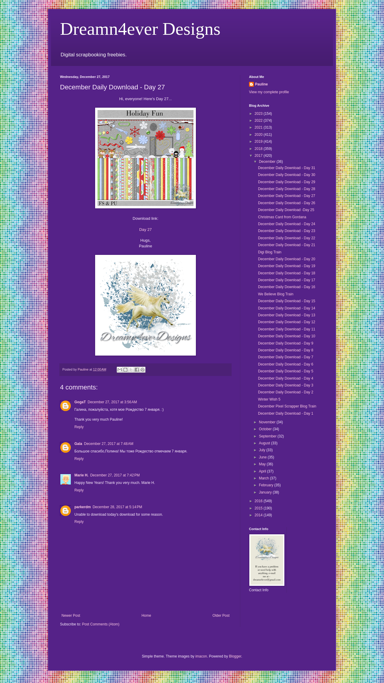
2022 (259, 120)
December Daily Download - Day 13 (286, 315)
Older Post (221, 615)
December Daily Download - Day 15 (286, 301)
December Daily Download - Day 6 (285, 364)
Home (146, 615)
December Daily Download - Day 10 (286, 336)
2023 (259, 114)
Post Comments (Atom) (100, 624)
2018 (259, 149)
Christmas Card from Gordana (282, 217)
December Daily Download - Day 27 (286, 196)
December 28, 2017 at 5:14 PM (117, 507)
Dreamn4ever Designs (140, 29)
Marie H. (81, 475)
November (268, 422)
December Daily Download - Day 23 (286, 231)
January (266, 492)
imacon (201, 656)
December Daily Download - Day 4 (285, 378)
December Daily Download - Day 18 (286, 273)
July (262, 450)
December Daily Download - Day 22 (286, 238)
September (268, 436)
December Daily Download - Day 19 (286, 266)
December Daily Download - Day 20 (286, 259)
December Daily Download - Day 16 (286, 287)
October (266, 429)
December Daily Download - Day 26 (286, 203)
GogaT (80, 402)
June (263, 457)
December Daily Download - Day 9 (285, 343)
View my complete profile (269, 92)
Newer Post (71, 615)
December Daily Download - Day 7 (285, 357)
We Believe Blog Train (275, 294)
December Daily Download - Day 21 (286, 245)
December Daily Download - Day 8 (285, 350)
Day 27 (145, 229)
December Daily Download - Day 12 (286, 322)
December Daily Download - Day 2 (285, 392)
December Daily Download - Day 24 (286, 224)
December (268, 162)
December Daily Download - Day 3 (285, 385)
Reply (79, 427)
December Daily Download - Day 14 (286, 308)
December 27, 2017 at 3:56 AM (112, 402)
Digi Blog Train (269, 252)
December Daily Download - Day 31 (286, 168)
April (263, 471)
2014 (259, 515)
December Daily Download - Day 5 (285, 371)
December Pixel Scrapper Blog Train (287, 406)
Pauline (261, 84)
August (265, 443)
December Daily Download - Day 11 (286, 329)
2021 (259, 127)
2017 (259, 156)
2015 (259, 508)
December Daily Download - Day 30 (286, 175)
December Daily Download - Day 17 (286, 280)
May (263, 464)
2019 (259, 141)
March (264, 478)
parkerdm (82, 507)
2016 (259, 501)
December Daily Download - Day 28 (286, 189)
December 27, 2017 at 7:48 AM (108, 444)
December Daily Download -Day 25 (286, 210)
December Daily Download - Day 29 (286, 182)
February (266, 485)
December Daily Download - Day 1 (285, 413)
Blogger (235, 656)
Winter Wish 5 (269, 399)
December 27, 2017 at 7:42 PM (115, 475)
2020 (259, 135)
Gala (78, 444)
